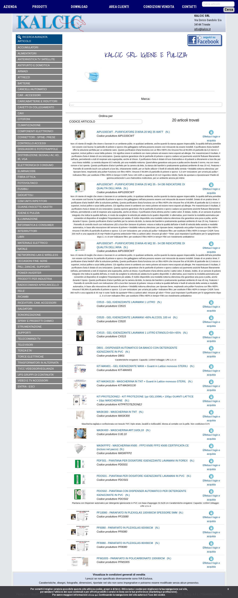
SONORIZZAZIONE (29, 314)
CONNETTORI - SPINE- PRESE (36, 137)
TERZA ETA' (25, 350)
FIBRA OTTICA (26, 177)
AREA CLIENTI (119, 7)
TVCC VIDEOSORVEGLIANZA (36, 368)
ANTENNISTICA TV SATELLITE (36, 59)
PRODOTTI (39, 7)
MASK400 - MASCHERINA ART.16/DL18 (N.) (123, 430)
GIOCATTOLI (25, 195)
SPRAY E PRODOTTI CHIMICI (35, 320)
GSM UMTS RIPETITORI (32, 201)
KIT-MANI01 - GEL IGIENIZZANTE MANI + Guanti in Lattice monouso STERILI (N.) (145, 366)
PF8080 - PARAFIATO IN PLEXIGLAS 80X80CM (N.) (128, 543)
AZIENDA (10, 7)
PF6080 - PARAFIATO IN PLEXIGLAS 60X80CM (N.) (128, 527)
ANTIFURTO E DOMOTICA (34, 65)
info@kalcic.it (202, 29)
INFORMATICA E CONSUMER (36, 225)
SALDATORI (25, 308)
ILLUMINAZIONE (28, 219)
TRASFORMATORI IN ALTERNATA (38, 362)
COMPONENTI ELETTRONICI (35, 131)
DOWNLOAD (79, 7)
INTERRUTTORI (27, 231)
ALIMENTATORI (27, 53)
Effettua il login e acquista (211, 136)
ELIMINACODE (27, 171)
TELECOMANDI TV (29, 338)
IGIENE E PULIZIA (29, 212)
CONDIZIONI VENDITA (158, 7)
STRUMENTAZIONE (30, 326)
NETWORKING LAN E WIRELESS (38, 255)
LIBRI (21, 236)
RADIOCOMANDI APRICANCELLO (38, 284)
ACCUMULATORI (28, 47)
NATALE (22, 248)
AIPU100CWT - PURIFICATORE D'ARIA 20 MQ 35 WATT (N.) (133, 131)
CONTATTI (189, 7)
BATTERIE (24, 83)
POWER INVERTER (29, 272)
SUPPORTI (24, 332)
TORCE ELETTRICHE (31, 356)
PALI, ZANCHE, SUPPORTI (34, 266)
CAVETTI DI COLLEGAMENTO (36, 107)
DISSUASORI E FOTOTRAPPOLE (38, 149)
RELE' (21, 290)
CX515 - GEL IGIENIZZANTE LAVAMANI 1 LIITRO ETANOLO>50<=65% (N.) (142, 332)
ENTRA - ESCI (26, 386)
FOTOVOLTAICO (28, 183)
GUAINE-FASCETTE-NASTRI (35, 206)
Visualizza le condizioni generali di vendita (119, 574)
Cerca (229, 10)
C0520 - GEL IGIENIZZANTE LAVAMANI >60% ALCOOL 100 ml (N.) (137, 317)
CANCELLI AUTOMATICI (32, 89)
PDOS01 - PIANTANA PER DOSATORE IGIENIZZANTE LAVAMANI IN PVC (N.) (144, 475)
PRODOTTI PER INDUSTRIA (35, 278)
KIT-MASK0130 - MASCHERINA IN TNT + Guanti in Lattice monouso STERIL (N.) (144, 381)
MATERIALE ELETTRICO (32, 242)
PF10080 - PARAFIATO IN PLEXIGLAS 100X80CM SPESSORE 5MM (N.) (140, 512)
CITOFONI (24, 119)
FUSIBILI (23, 189)
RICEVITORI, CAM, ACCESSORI (37, 302)
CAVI (20, 113)
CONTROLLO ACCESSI (32, 143)
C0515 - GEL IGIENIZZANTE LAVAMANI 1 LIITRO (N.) (129, 302)
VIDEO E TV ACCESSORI (33, 380)
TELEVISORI (25, 344)
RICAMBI (23, 296)
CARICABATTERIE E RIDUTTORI (37, 101)
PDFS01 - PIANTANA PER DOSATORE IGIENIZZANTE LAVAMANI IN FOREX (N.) (145, 460)
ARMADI (23, 71)
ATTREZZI (24, 77)
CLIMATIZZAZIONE (29, 125)
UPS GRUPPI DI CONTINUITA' (36, 374)
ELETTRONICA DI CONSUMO (35, 165)
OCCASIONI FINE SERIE (32, 261)
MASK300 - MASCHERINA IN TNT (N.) (120, 411)
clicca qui (93, 595)
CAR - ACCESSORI (29, 95)
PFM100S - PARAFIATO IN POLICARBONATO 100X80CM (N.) (134, 558)
